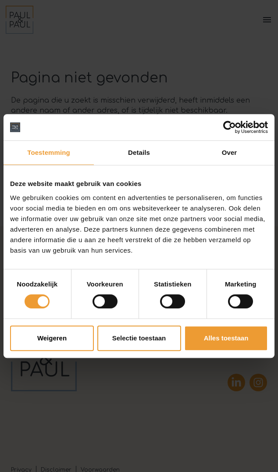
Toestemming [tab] (48, 152)
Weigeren (52, 338)
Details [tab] (139, 152)
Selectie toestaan (139, 338)
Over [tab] (229, 152)
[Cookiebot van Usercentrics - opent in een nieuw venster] (229, 127)
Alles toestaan (226, 338)
